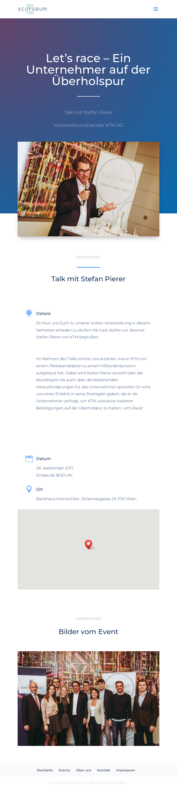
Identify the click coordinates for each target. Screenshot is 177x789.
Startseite (45, 770)
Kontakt (103, 770)
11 (106, 736)
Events (64, 770)
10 (102, 736)
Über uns (83, 770)
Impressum (125, 770)
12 (110, 736)
